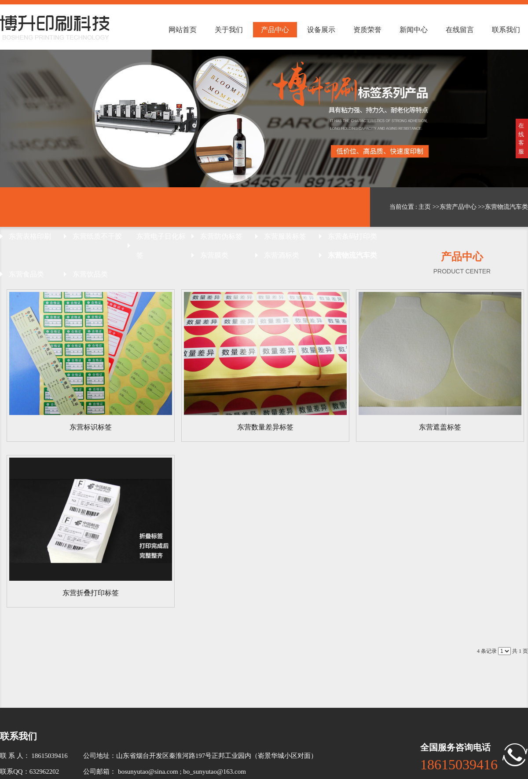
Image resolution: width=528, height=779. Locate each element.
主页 (424, 207)
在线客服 (521, 138)
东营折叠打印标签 (90, 593)
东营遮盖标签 (440, 427)
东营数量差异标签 (265, 427)
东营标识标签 (91, 427)
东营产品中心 (458, 207)
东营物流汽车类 (506, 207)
